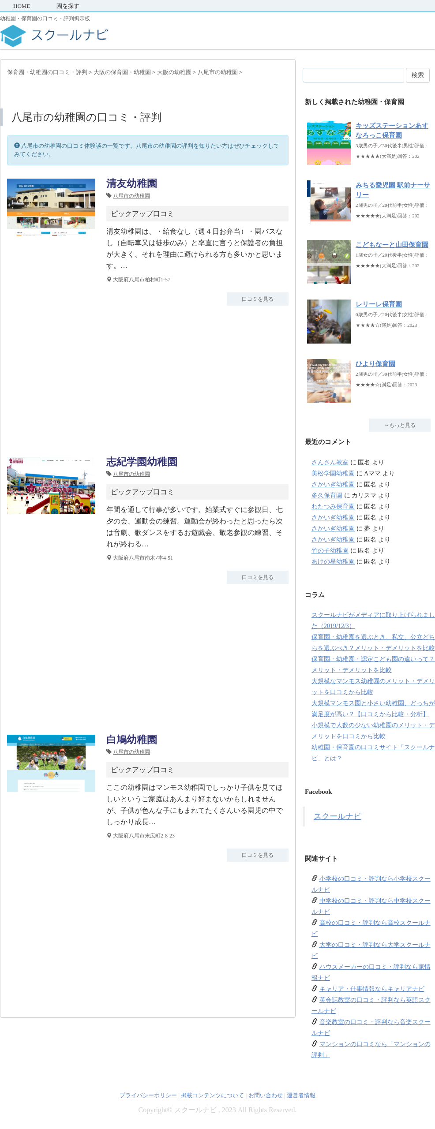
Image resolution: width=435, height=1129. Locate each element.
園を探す (67, 6)
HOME (21, 6)
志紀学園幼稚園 (141, 461)
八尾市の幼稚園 (131, 196)
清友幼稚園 (131, 183)
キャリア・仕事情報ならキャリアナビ (371, 989)
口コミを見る (258, 299)
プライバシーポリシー (148, 1095)
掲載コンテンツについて (212, 1095)
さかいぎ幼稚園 (333, 484)
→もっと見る (400, 425)
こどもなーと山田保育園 (392, 244)
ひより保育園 (375, 363)
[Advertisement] (148, 380)
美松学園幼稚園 (333, 473)
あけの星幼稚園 (333, 561)
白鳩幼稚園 (131, 739)
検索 (418, 75)
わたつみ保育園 (333, 506)
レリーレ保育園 (379, 304)
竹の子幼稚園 (330, 550)
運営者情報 (301, 1095)
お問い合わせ (265, 1095)
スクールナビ (337, 816)
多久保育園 (326, 495)
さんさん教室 (330, 462)
